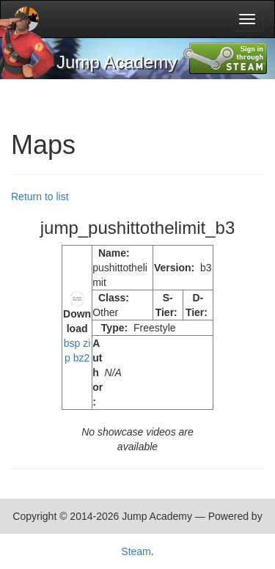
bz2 (81, 358)
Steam (135, 551)
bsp (72, 343)
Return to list (40, 196)
